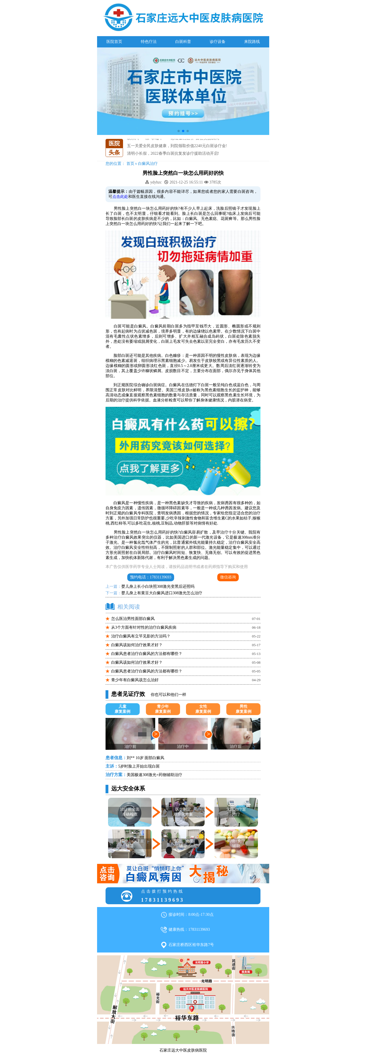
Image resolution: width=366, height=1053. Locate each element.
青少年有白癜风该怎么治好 (135, 680)
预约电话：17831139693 (150, 577)
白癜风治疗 (148, 163)
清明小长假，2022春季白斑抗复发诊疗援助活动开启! (173, 153)
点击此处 (120, 197)
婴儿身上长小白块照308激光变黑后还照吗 (157, 586)
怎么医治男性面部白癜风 (133, 619)
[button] (178, 131)
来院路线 (252, 42)
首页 (130, 163)
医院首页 (114, 42)
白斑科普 (183, 42)
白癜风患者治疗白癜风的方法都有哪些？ (146, 654)
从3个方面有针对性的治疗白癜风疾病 (143, 627)
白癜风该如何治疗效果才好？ (137, 645)
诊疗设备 (217, 42)
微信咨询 (228, 577)
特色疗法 (149, 42)
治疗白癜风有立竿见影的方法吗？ (140, 636)
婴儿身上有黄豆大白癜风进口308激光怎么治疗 (161, 593)
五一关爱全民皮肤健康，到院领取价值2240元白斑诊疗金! (177, 146)
